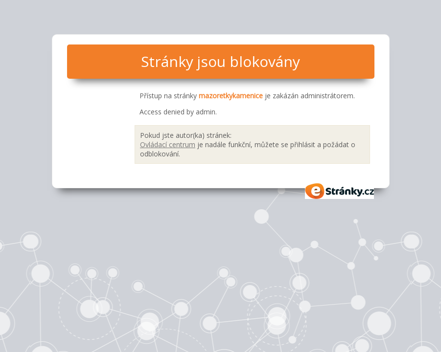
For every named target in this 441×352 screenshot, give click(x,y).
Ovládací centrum (167, 144)
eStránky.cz (339, 191)
